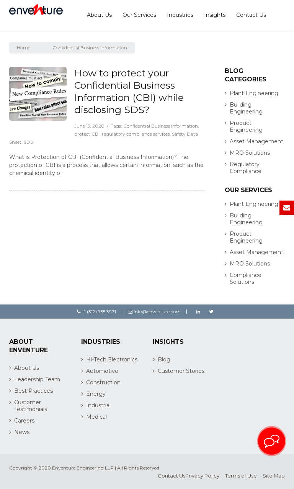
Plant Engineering (254, 93)
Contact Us (251, 14)
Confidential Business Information (160, 126)
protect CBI (87, 134)
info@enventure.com (154, 311)
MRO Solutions (250, 152)
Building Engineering (246, 108)
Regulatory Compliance (245, 168)
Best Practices (33, 390)
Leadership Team (37, 379)
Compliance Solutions (245, 278)
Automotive (102, 371)
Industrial (98, 405)
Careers (24, 420)
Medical (96, 416)
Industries (180, 14)
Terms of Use (241, 476)
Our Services (139, 14)
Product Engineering (246, 126)
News (21, 432)
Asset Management (256, 141)
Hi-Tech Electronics (111, 359)
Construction (103, 382)
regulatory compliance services (136, 134)
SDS (28, 142)
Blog (164, 359)
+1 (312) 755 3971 (96, 311)
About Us (99, 14)
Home (23, 47)
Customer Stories (181, 371)
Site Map (274, 476)
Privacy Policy (202, 476)
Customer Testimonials (30, 406)
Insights (214, 14)
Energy (96, 393)
